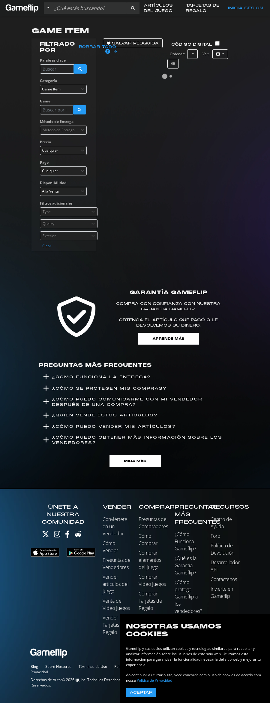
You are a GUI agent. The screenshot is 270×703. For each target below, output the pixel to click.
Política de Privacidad (154, 680)
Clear (46, 245)
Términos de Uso (93, 666)
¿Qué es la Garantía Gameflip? (185, 565)
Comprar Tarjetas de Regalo (150, 600)
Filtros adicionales (56, 203)
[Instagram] (57, 535)
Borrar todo (97, 46)
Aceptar (141, 692)
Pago (44, 162)
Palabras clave (53, 60)
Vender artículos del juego (116, 584)
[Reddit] (78, 535)
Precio (45, 142)
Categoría (48, 80)
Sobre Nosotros (58, 666)
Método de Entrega (57, 121)
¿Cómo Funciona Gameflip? (185, 541)
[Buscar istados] (89, 8)
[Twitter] (45, 535)
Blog (34, 666)
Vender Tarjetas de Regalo (114, 624)
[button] (133, 8)
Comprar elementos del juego (150, 560)
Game (45, 101)
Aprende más (168, 339)
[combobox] (63, 89)
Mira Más (135, 461)
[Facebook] (67, 535)
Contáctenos (224, 579)
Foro (215, 536)
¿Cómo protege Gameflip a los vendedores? (188, 596)
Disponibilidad (53, 182)
